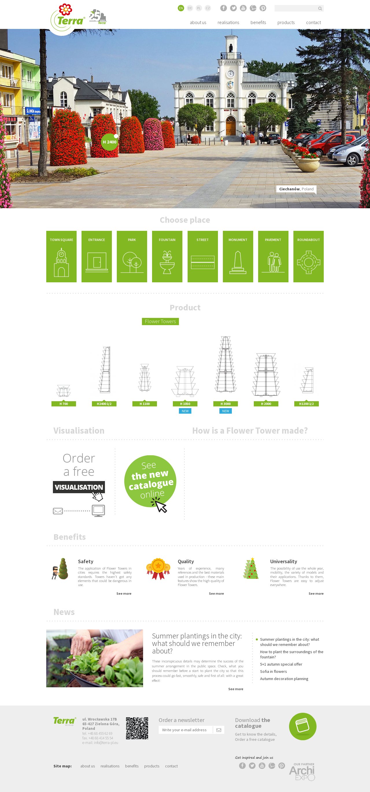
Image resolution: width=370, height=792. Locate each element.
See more (124, 593)
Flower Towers (160, 321)
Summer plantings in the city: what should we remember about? (197, 643)
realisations (228, 22)
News (64, 611)
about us (198, 22)
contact (313, 22)
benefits (258, 22)
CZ (208, 8)
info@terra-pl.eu (106, 742)
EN (181, 8)
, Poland (296, 188)
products (286, 22)
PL (199, 8)
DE (190, 8)
